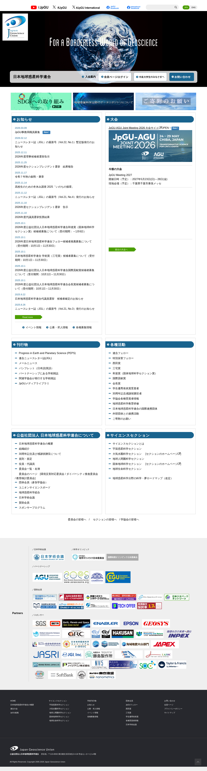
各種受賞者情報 (132, 721)
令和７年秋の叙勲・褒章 (29, 176)
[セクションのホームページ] (163, 453)
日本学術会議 (27, 497)
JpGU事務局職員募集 (27, 132)
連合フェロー (120, 353)
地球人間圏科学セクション (128, 459)
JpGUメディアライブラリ (34, 383)
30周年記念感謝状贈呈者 (127, 393)
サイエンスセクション (58, 701)
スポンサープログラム (32, 507)
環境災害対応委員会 (52, 474)
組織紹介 (24, 448)
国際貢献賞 (119, 378)
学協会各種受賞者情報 (126, 398)
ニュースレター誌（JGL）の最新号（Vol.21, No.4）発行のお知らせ (55, 197)
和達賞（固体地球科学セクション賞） (135, 373)
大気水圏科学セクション (127, 453)
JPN (186, 7)
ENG (193, 7)
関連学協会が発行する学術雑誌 (37, 378)
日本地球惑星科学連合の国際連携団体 (135, 408)
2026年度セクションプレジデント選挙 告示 (41, 207)
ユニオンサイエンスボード (34, 487)
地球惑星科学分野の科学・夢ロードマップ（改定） (143, 478)
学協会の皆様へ (130, 519)
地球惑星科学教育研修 (126, 403)
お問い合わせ (169, 701)
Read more (27, 317)
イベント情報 (33, 327)
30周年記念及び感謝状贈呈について (40, 453)
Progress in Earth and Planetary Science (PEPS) (47, 353)
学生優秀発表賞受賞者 (126, 388)
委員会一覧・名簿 (29, 469)
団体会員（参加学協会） (33, 482)
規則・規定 (25, 459)
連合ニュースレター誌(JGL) (35, 358)
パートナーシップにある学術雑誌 (38, 373)
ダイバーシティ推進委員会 (82, 474)
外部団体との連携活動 (126, 413)
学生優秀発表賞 (132, 717)
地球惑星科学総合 (29, 492)
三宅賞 (117, 368)
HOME (13, 701)
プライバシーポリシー (173, 709)
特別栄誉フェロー (123, 358)
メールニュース (28, 363)
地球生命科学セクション (127, 469)
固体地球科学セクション (127, 464)
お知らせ (91, 705)
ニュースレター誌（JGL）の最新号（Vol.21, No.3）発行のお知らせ (55, 309)
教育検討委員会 (25, 478)
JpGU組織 (14, 713)
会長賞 (117, 383)
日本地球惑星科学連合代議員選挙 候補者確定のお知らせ (49, 298)
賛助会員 (24, 502)
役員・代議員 (27, 464)
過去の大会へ (121, 249)
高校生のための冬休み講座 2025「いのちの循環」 (44, 186)
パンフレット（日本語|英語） (36, 368)
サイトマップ (169, 713)
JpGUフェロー (132, 705)
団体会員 (129, 701)
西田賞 (117, 363)
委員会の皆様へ (77, 519)
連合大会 (14, 709)
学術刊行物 (91, 701)
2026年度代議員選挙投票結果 (32, 217)
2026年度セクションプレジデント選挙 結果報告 (44, 166)
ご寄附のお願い (122, 418)
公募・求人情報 (58, 327)
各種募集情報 (84, 327)
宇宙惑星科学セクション (127, 448)
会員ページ (168, 705)
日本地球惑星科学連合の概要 (36, 443)
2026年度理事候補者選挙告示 (32, 156)
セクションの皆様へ (105, 519)
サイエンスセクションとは (128, 443)
